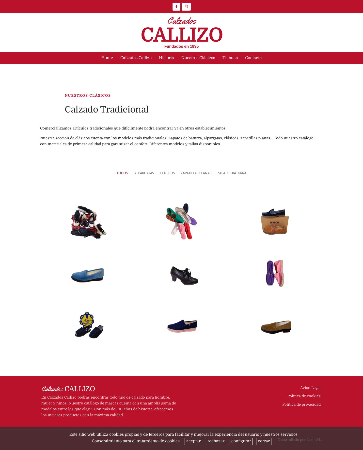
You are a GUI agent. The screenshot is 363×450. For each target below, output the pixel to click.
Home (107, 58)
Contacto (253, 58)
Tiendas (230, 58)
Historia (166, 58)
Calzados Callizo (136, 58)
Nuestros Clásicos (198, 58)
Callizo (181, 31)
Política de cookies (304, 396)
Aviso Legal (310, 388)
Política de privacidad (301, 404)
